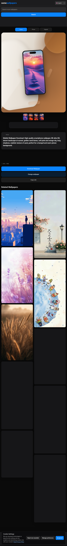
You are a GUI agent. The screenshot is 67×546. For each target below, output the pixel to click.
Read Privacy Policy (18, 542)
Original (46, 30)
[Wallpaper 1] (25, 117)
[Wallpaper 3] (36, 117)
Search (33, 14)
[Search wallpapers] (33, 9)
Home (7, 135)
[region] (33, 141)
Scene (21, 30)
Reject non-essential (33, 538)
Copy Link (33, 180)
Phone (33, 30)
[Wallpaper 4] (41, 117)
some (9, 3)
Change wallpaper (33, 175)
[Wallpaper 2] (31, 117)
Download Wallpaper (33, 169)
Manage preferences (47, 538)
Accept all (59, 538)
